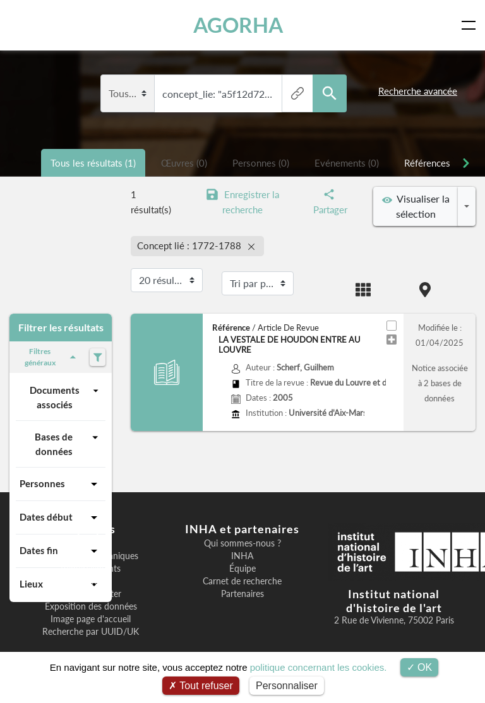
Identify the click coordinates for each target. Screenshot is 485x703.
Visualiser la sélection (416, 206)
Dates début (61, 517)
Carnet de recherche (242, 581)
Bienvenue (91, 543)
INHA (242, 556)
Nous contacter (91, 594)
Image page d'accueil (91, 619)
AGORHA (239, 25)
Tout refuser (201, 685)
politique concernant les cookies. (318, 667)
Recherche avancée (417, 91)
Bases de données (68, 443)
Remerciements (91, 568)
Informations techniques (90, 556)
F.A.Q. (91, 581)
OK (420, 667)
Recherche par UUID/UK (90, 632)
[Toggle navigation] (471, 25)
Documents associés (66, 396)
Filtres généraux (52, 356)
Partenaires (242, 594)
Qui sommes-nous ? (242, 543)
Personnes (61, 484)
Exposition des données (91, 606)
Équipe (242, 568)
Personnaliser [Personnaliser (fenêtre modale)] (287, 685)
